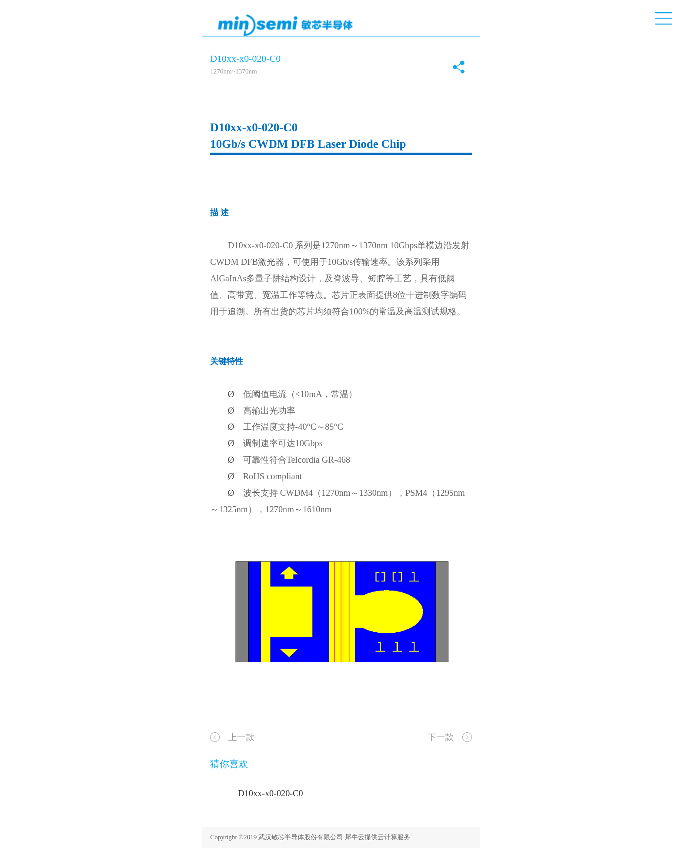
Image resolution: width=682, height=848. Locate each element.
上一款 (241, 737)
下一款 (441, 737)
